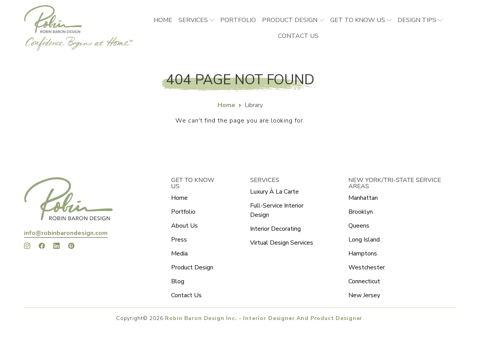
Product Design (289, 20)
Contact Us (186, 295)
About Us (184, 225)
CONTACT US (298, 36)
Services (193, 20)
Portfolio (238, 20)
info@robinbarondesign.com (66, 233)
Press (179, 239)
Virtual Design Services (281, 242)
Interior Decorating (275, 229)
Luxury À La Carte (274, 191)
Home (163, 20)
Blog (177, 281)
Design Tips (417, 20)
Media (179, 253)
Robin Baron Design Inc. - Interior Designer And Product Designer (263, 318)
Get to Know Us (357, 20)
